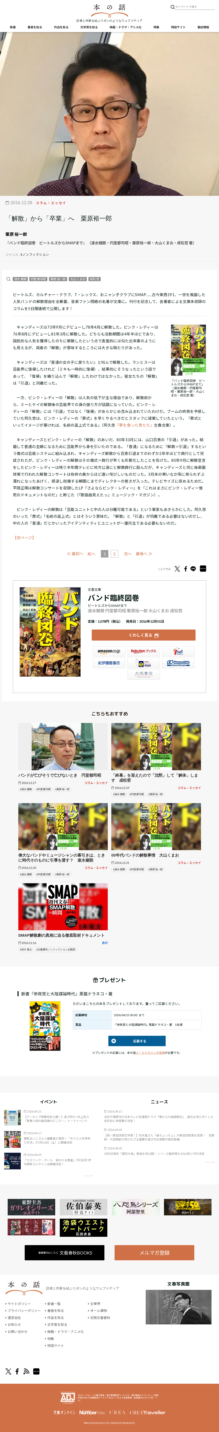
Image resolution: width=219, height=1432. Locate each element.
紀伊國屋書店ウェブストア (109, 663)
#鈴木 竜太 (26, 949)
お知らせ (14, 1324)
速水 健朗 (20, 279)
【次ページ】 (24, 537)
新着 (13, 27)
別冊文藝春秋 (100, 1318)
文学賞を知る (89, 27)
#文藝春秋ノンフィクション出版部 (55, 949)
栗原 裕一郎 (16, 234)
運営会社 (14, 1318)
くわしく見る (140, 635)
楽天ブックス (143, 651)
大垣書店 (143, 674)
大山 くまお (77, 279)
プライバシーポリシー (24, 1311)
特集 (156, 27)
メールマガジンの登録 (150, 1052)
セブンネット (178, 651)
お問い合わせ (18, 1332)
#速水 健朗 (26, 789)
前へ (91, 553)
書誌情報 (203, 27)
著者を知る (35, 27)
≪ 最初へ (75, 553)
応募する (127, 1041)
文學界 (95, 1304)
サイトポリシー (19, 1304)
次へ (128, 553)
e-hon (143, 663)
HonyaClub (178, 663)
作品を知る (61, 27)
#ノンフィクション (35, 254)
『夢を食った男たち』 (134, 425)
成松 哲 (94, 279)
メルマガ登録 (154, 1253)
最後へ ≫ (144, 553)
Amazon (109, 651)
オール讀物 (98, 1311)
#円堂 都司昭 (43, 789)
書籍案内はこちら (65, 1252)
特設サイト (178, 27)
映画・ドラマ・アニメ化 (126, 27)
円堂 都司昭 (38, 279)
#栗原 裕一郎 (62, 789)
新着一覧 (54, 1304)
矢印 (88, 1175)
